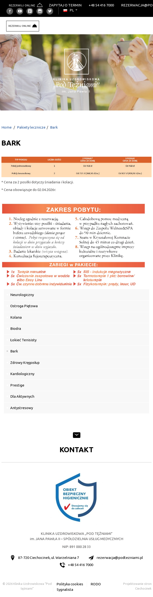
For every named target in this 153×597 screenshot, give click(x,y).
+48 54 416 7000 (101, 5)
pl (70, 10)
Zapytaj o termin (65, 5)
